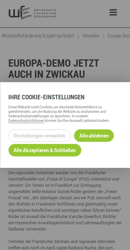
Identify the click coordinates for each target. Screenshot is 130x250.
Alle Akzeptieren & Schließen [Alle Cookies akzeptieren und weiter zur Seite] (45, 150)
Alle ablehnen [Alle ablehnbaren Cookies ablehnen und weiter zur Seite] (94, 135)
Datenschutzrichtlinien (26, 120)
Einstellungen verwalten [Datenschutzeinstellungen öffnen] (40, 135)
